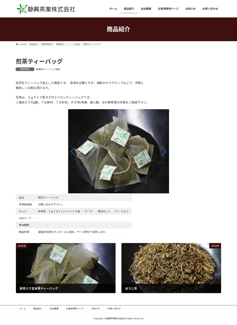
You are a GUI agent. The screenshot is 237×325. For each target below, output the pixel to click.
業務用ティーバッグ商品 (48, 69)
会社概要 (54, 308)
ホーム (22, 308)
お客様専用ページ (75, 308)
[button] (73, 152)
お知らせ (95, 308)
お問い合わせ (114, 308)
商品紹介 (37, 308)
